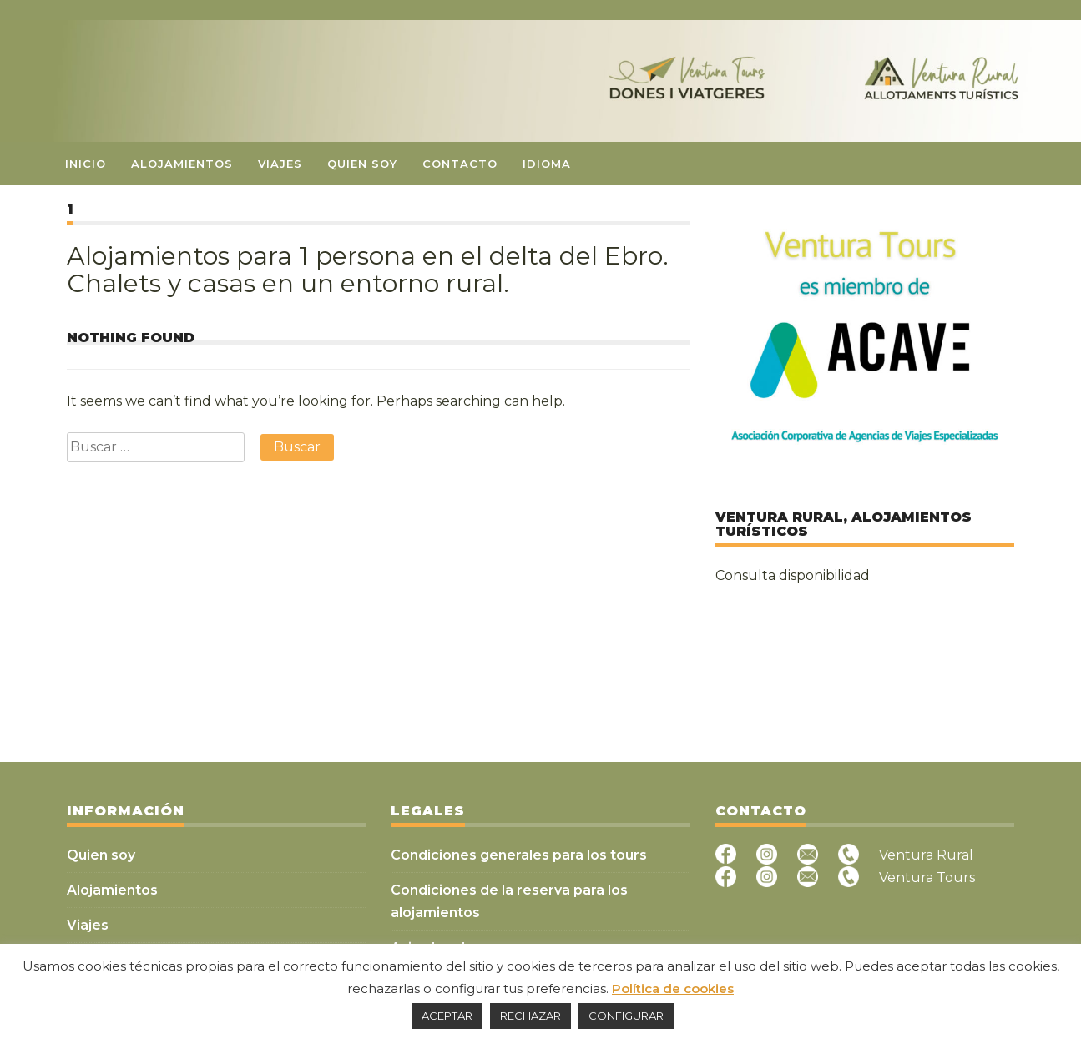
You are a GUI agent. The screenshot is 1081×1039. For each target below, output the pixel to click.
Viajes (280, 163)
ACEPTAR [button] (447, 1015)
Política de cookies (673, 988)
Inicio (85, 163)
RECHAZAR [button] (530, 1015)
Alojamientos (182, 163)
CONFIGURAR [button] (626, 1015)
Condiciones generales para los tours (519, 855)
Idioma (547, 163)
